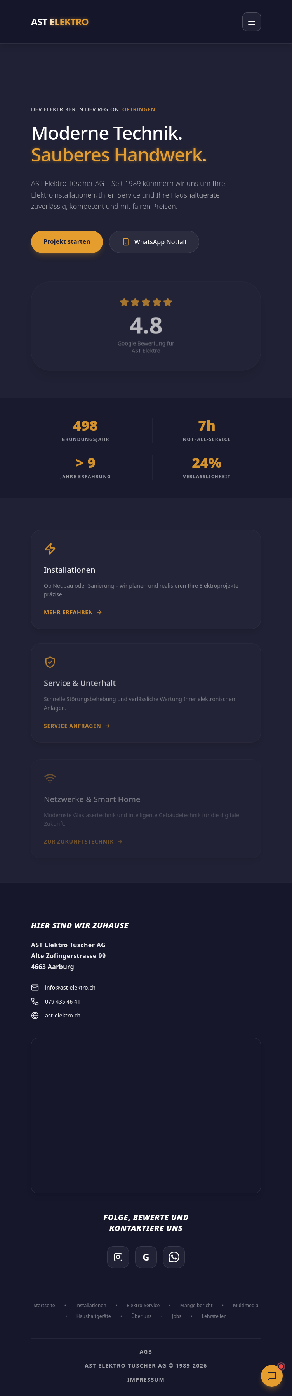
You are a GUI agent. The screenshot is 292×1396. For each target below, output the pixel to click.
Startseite (44, 1305)
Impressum (146, 1379)
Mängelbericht (196, 1305)
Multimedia (245, 1305)
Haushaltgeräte (93, 1316)
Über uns (141, 1316)
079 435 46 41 (55, 1001)
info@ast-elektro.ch (63, 987)
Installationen (90, 1305)
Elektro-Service (143, 1305)
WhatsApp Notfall (154, 242)
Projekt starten (66, 241)
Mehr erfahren (73, 617)
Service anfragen (77, 734)
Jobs (176, 1316)
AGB (145, 1351)
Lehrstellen (214, 1316)
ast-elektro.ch (55, 1015)
